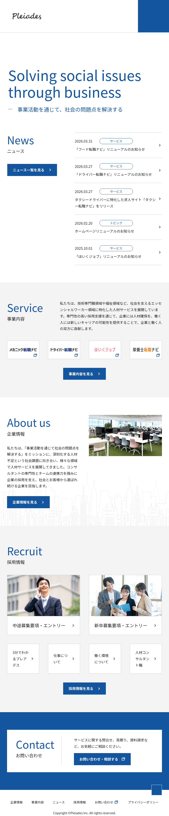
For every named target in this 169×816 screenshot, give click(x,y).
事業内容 (71, 12)
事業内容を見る (81, 365)
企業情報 (46, 12)
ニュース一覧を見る (28, 161)
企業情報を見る (25, 493)
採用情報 (110, 12)
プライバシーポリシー (143, 793)
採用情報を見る (81, 679)
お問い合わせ (149, 12)
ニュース (92, 12)
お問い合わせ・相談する (102, 750)
